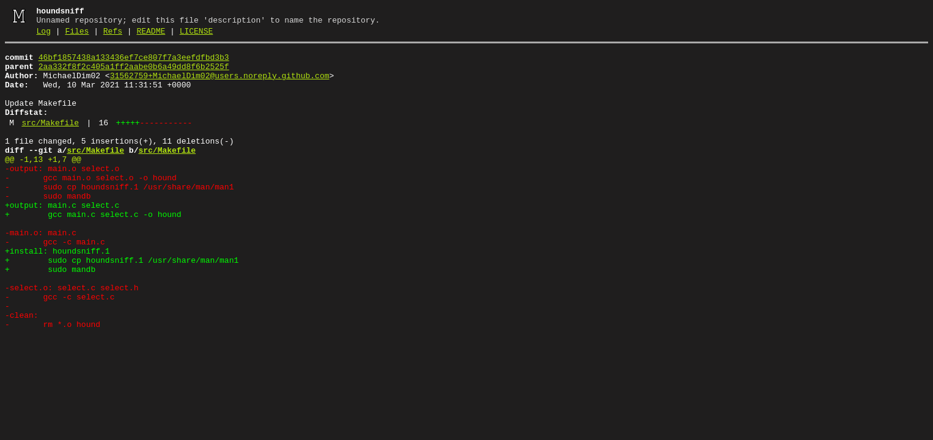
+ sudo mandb (50, 315)
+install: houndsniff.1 (57, 293)
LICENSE (196, 34)
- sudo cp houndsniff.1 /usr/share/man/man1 (119, 216)
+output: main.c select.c (62, 238)
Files (77, 34)
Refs (112, 34)
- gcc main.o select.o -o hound (91, 205)
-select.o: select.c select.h (71, 337)
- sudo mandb (47, 227)
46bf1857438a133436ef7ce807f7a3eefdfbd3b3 (134, 62)
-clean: (22, 370)
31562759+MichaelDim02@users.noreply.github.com (220, 84)
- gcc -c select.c (59, 348)
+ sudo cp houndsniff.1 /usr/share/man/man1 (121, 304)
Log (44, 34)
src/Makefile (50, 141)
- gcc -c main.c (55, 282)
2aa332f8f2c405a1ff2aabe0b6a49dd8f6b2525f (134, 73)
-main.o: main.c (40, 271)
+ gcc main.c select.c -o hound (93, 249)
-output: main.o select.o (62, 194)
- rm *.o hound (52, 381)
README (150, 34)
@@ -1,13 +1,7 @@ (43, 183)
